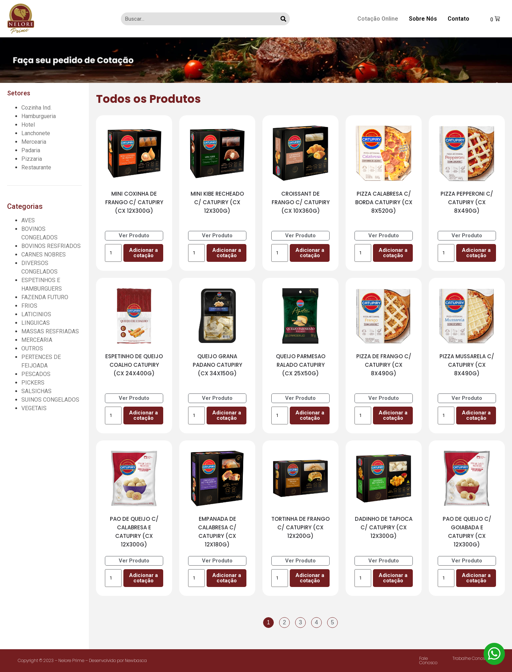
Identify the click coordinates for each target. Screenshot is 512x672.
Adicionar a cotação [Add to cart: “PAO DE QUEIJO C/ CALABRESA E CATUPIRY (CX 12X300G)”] (143, 578)
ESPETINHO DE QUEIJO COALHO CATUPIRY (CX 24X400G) (134, 365)
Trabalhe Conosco (471, 658)
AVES (28, 220)
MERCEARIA (36, 340)
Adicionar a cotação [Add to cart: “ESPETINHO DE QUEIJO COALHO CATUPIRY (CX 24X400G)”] (143, 415)
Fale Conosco (428, 660)
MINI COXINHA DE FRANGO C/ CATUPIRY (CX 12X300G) (134, 202)
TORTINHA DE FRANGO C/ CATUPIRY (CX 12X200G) (300, 527)
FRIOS (29, 305)
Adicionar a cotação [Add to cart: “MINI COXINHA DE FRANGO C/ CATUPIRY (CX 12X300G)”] (143, 253)
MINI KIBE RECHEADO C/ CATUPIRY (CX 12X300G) (217, 202)
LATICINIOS (36, 314)
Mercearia (33, 141)
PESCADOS (35, 374)
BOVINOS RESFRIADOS (51, 246)
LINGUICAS (35, 322)
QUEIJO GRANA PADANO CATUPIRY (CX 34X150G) (217, 365)
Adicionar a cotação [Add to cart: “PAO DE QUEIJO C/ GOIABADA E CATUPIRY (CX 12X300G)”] (476, 578)
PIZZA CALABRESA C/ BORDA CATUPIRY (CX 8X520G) (383, 202)
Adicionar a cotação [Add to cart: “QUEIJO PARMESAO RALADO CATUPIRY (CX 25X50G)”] (309, 415)
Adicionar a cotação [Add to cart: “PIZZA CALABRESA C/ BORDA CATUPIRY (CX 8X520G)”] (393, 253)
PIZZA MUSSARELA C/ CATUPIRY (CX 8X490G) (466, 365)
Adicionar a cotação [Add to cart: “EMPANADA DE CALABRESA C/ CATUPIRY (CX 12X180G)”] (226, 578)
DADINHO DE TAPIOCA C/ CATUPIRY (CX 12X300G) (383, 527)
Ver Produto (134, 235)
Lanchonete (35, 133)
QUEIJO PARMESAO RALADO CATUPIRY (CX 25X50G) (300, 365)
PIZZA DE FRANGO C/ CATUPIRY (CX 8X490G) (383, 365)
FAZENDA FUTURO (44, 297)
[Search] (283, 18)
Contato (458, 18)
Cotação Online (377, 18)
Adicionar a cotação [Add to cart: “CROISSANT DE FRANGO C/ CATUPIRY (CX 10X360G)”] (309, 253)
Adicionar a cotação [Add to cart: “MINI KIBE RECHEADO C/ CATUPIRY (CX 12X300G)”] (226, 253)
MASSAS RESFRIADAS (50, 331)
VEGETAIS (34, 408)
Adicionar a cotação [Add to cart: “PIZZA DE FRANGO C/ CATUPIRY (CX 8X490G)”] (393, 415)
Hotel (28, 124)
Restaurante (36, 167)
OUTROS (32, 348)
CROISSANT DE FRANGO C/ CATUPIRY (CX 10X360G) (301, 202)
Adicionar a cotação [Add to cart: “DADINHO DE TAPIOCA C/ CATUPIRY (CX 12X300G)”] (393, 578)
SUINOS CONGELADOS (50, 399)
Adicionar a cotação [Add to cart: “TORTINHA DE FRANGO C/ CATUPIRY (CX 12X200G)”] (309, 578)
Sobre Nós (423, 18)
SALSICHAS (36, 391)
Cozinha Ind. (36, 107)
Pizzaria (31, 158)
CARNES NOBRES (43, 254)
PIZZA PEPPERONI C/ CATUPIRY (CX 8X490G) (467, 202)
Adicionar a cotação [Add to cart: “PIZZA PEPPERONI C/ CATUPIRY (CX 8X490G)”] (476, 253)
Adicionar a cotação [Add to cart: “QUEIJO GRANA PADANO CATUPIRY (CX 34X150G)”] (226, 415)
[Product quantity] (113, 253)
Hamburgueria (38, 116)
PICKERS (32, 382)
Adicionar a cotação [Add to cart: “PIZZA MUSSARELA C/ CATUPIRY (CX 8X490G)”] (476, 415)
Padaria (30, 150)
